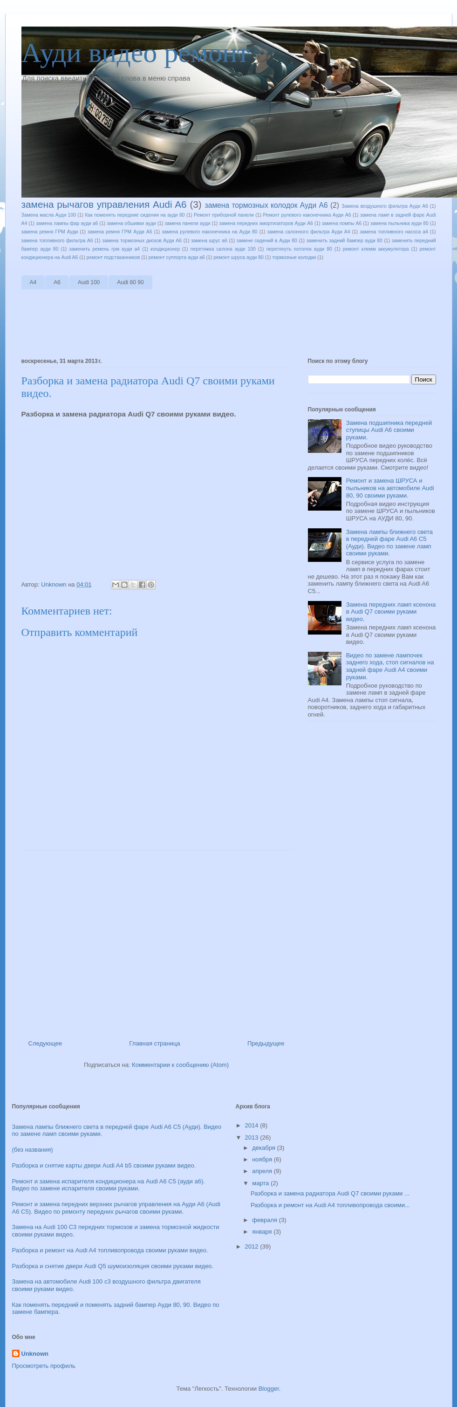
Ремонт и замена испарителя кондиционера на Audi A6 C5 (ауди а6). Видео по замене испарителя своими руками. (108, 1185)
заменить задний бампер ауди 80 (344, 240)
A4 (33, 282)
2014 (252, 1125)
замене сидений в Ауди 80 (267, 240)
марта (261, 1183)
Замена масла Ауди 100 (48, 215)
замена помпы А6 (342, 223)
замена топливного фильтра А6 (57, 240)
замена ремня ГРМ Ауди (49, 231)
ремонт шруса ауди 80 (238, 257)
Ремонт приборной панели (224, 215)
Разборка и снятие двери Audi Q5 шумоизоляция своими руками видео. (113, 1266)
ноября (263, 1159)
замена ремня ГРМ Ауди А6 (120, 231)
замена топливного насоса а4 (394, 231)
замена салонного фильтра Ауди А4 (308, 231)
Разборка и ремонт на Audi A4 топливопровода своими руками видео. (110, 1250)
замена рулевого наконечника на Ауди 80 (209, 231)
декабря (264, 1147)
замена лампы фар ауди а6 (67, 223)
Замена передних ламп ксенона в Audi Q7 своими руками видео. (391, 611)
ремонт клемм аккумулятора (376, 249)
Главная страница (155, 1043)
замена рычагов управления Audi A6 (104, 204)
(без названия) (32, 1149)
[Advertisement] (191, 324)
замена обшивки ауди (131, 223)
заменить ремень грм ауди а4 (104, 249)
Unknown (35, 1353)
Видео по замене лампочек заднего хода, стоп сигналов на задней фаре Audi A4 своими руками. (390, 666)
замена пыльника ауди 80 (399, 223)
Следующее (45, 1043)
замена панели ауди (187, 223)
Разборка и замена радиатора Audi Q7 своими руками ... (330, 1193)
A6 (57, 282)
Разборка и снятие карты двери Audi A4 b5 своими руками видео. (104, 1165)
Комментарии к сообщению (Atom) (180, 1064)
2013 (252, 1137)
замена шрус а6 (209, 240)
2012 (252, 1246)
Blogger (269, 1388)
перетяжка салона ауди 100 (223, 249)
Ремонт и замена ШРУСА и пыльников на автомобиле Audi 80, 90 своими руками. (390, 488)
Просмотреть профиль (43, 1365)
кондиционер (165, 249)
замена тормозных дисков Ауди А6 (142, 240)
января (262, 1231)
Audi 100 (89, 282)
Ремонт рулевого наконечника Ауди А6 (307, 215)
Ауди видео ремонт (135, 52)
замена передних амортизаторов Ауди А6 (266, 223)
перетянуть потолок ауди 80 (299, 249)
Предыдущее (266, 1043)
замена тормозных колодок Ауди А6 (266, 205)
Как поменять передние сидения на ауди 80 (134, 215)
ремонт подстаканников (113, 257)
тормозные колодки (294, 257)
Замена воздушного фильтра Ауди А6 (384, 206)
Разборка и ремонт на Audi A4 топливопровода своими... (330, 1205)
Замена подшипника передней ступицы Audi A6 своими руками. (389, 430)
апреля (263, 1171)
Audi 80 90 (130, 282)
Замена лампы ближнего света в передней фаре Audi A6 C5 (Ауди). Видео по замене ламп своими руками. (389, 542)
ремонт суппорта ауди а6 (177, 257)
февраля (265, 1219)
